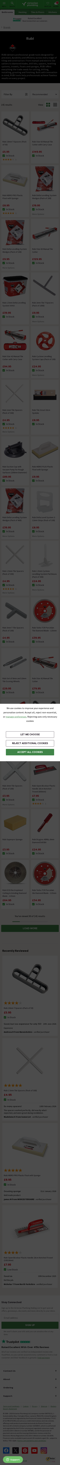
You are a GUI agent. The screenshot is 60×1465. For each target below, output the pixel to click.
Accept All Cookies (30, 752)
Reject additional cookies (30, 743)
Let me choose (30, 734)
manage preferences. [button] (16, 716)
